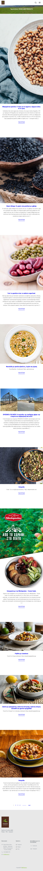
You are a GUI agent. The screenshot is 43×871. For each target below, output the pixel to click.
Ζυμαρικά (19, 844)
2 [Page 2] (15, 805)
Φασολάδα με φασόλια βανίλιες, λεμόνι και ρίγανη (21, 366)
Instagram (35, 848)
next (29, 805)
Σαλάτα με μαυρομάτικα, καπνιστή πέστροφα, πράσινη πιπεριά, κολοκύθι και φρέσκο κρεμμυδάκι (21, 707)
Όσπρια (18, 846)
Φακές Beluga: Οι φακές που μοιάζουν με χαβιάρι (21, 206)
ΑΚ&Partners (24, 867)
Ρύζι (18, 849)
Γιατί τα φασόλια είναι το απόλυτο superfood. (21, 293)
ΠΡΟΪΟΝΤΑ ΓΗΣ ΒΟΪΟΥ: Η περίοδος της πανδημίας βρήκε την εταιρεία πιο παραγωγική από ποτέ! (21, 415)
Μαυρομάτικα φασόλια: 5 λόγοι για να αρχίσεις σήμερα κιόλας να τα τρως (21, 107)
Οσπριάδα (21, 487)
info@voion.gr (6, 854)
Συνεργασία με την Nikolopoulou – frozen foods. (21, 591)
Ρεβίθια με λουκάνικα (21, 653)
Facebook (35, 845)
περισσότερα (21, 122)
